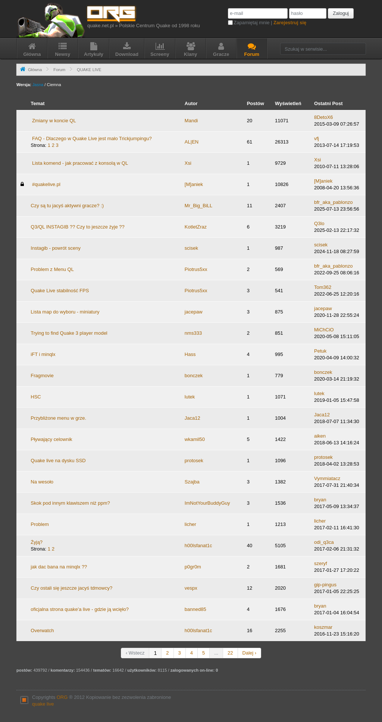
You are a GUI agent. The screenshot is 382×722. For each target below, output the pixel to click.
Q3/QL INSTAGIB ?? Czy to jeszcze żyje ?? (77, 227)
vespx (191, 588)
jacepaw (194, 312)
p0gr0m (193, 567)
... (216, 653)
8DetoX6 (323, 117)
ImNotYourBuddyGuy (207, 503)
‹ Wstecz (135, 653)
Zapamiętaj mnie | (270, 22)
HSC (36, 397)
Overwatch (42, 630)
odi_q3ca (324, 542)
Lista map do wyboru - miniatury (65, 312)
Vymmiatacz (327, 478)
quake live (43, 704)
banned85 (195, 609)
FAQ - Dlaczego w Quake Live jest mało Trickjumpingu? (92, 138)
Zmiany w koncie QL (54, 120)
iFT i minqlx (43, 354)
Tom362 (322, 287)
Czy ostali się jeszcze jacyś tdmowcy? (71, 588)
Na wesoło (42, 482)
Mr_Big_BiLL (198, 205)
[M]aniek (194, 184)
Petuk (320, 351)
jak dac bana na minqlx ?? (59, 567)
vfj (316, 138)
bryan (320, 499)
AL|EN (191, 142)
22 (230, 653)
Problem (39, 524)
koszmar (323, 627)
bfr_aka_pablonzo (333, 202)
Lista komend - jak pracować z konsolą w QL (80, 163)
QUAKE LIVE (89, 69)
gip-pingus (325, 584)
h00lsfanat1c (198, 545)
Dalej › (249, 653)
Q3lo (319, 223)
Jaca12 (192, 418)
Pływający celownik (51, 439)
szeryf (320, 563)
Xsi (188, 163)
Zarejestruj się (289, 22)
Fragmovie (42, 375)
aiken (320, 436)
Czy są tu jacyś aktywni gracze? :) (67, 205)
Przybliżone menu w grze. (58, 418)
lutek (190, 397)
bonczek (194, 375)
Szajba (192, 482)
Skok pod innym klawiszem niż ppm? (70, 503)
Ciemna (54, 84)
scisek (191, 248)
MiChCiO (324, 329)
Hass (190, 354)
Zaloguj (341, 13)
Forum (59, 69)
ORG (62, 697)
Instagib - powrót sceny (56, 248)
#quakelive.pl (46, 184)
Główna (35, 69)
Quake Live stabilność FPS (60, 290)
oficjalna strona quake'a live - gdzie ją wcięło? (80, 609)
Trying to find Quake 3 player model (69, 333)
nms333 (193, 333)
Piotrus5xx (196, 269)
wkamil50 (195, 439)
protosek (194, 460)
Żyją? (37, 542)
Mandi (191, 120)
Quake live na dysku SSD (58, 460)
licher (190, 524)
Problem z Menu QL (52, 269)
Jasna (37, 84)
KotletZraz (196, 227)
